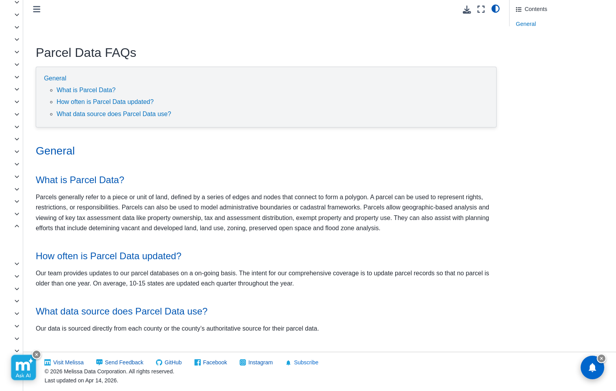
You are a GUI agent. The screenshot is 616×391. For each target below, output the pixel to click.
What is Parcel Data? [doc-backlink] (180, 180)
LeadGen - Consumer (43, 151)
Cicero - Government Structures (56, 52)
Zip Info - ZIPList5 (38, 350)
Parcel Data (31, 226)
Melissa (19, 363)
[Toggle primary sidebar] (137, 9)
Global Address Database (48, 127)
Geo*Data (28, 114)
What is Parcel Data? (186, 90)
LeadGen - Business (42, 139)
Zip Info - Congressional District (55, 301)
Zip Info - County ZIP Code (50, 313)
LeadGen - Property (41, 176)
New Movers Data (38, 201)
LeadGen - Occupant (42, 164)
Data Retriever (34, 89)
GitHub (257, 362)
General (155, 78)
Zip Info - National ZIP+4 (47, 326)
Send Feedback (208, 362)
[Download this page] (467, 9)
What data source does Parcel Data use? (214, 114)
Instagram (345, 362)
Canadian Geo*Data (41, 27)
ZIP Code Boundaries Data (50, 276)
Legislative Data (36, 64)
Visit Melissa (153, 362)
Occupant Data (35, 214)
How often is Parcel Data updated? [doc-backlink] (209, 266)
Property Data (33, 263)
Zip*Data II (29, 289)
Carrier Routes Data (41, 39)
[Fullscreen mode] (481, 9)
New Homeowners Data (46, 189)
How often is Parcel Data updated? (205, 101)
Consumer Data (36, 77)
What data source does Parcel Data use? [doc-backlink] (222, 321)
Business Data (34, 14)
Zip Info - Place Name (43, 338)
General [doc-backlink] (155, 151)
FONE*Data (31, 101)
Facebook (300, 362)
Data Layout (38, 239)
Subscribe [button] (386, 362)
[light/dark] (495, 8)
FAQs (30, 251)
